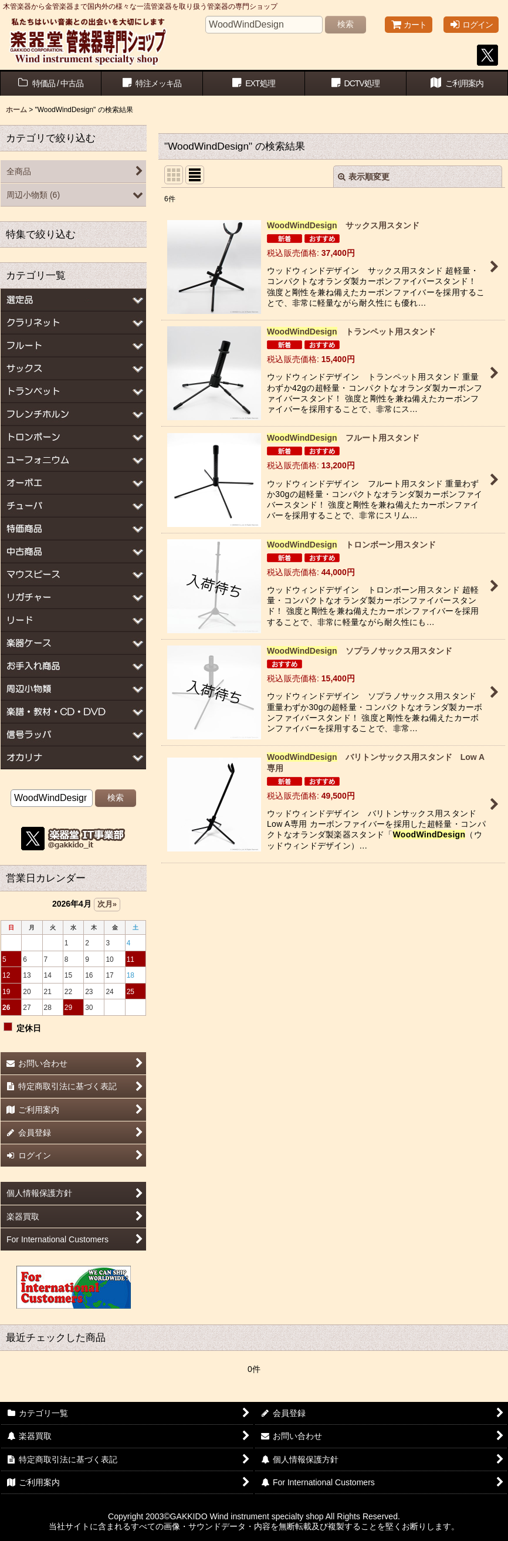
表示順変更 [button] (364, 176)
